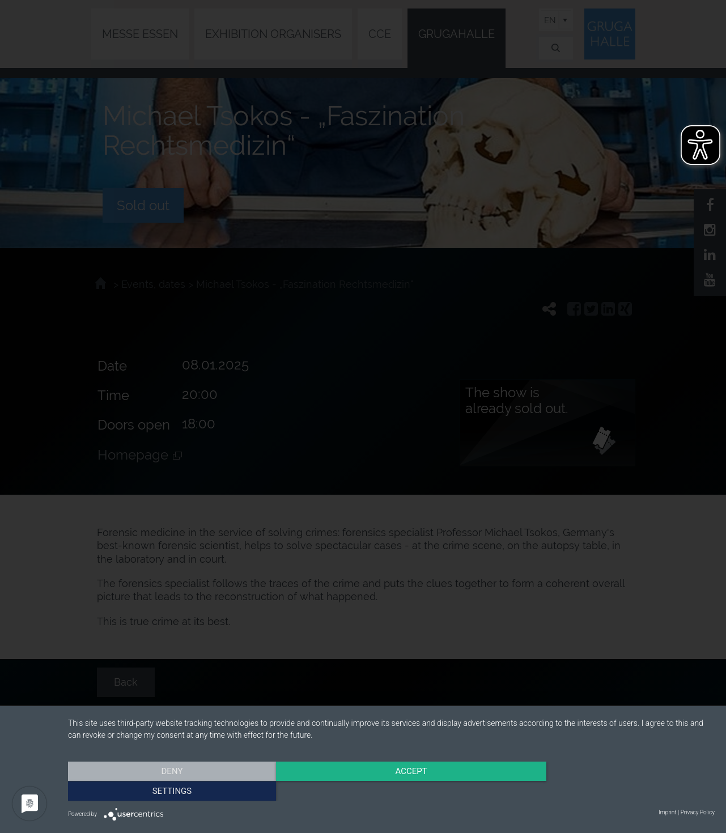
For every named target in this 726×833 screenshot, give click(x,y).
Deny (165, 790)
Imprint (667, 812)
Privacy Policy (698, 812)
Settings (618, 790)
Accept (391, 790)
